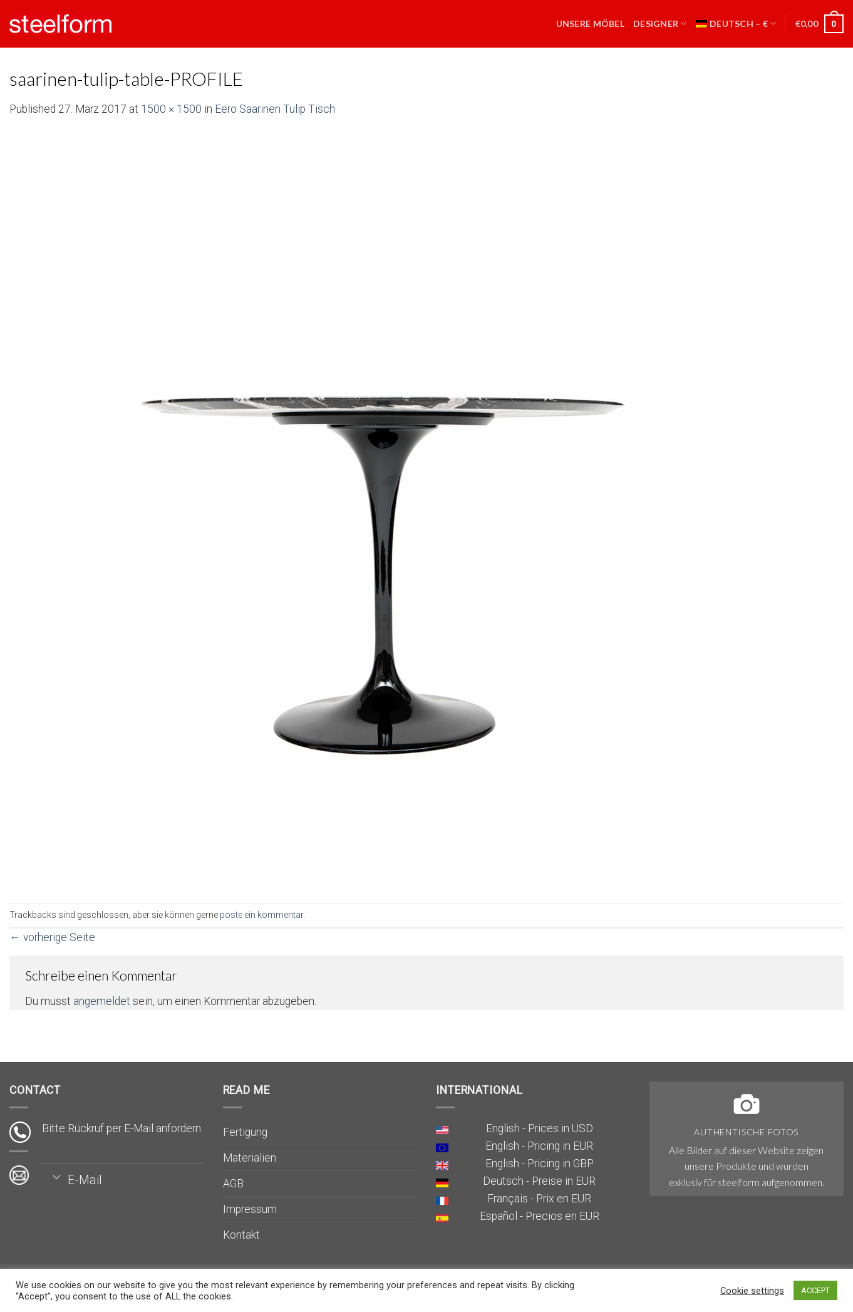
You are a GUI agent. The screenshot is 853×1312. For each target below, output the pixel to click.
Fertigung (245, 1132)
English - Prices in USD (539, 1128)
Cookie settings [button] (752, 1290)
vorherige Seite (52, 937)
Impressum (250, 1209)
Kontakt (241, 1235)
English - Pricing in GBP (539, 1163)
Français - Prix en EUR (539, 1198)
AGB (233, 1183)
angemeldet (101, 1001)
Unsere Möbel (590, 23)
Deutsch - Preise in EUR (539, 1181)
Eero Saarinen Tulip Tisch (275, 109)
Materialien (249, 1158)
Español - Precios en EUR (539, 1216)
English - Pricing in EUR (539, 1146)
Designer (660, 23)
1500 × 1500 (171, 109)
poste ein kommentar (261, 915)
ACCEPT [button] (815, 1290)
